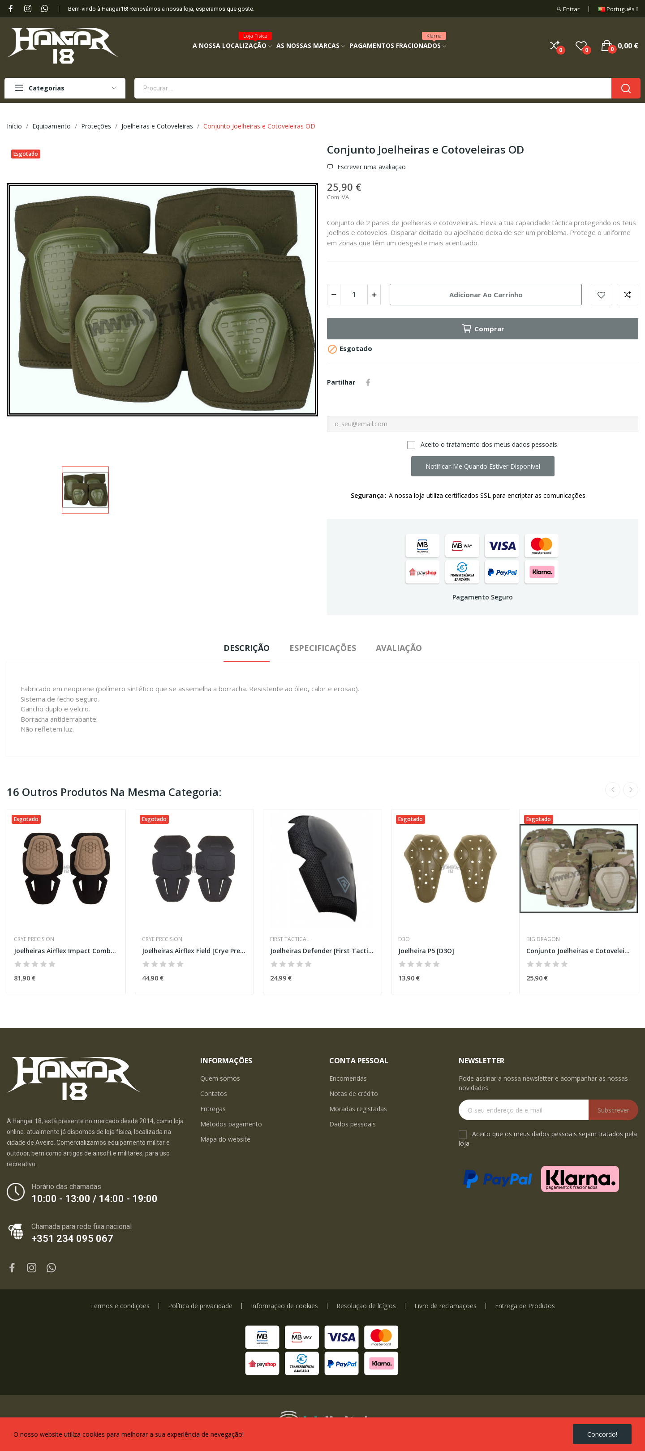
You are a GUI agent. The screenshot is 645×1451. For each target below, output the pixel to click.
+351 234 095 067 (72, 1238)
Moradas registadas (358, 1108)
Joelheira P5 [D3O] (426, 950)
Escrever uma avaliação (370, 167)
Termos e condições (120, 1306)
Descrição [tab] (247, 647)
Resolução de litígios (366, 1306)
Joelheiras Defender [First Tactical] (322, 950)
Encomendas (348, 1078)
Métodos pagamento (231, 1124)
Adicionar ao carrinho (486, 294)
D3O (404, 939)
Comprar (482, 328)
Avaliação (399, 647)
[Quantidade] (353, 294)
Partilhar (368, 382)
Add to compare (627, 294)
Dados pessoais (352, 1124)
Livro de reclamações (445, 1306)
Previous (612, 789)
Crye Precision (34, 939)
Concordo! (602, 1434)
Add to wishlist (601, 294)
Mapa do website (225, 1139)
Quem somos (220, 1078)
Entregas (213, 1108)
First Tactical (289, 939)
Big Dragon (543, 939)
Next (630, 789)
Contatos (213, 1093)
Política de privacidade (200, 1306)
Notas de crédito (353, 1093)
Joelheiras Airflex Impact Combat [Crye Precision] (66, 950)
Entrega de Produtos (525, 1306)
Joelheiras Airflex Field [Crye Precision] (194, 950)
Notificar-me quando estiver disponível (483, 466)
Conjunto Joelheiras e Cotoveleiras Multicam (578, 950)
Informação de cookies (284, 1306)
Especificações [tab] (322, 647)
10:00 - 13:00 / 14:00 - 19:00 (94, 1198)
